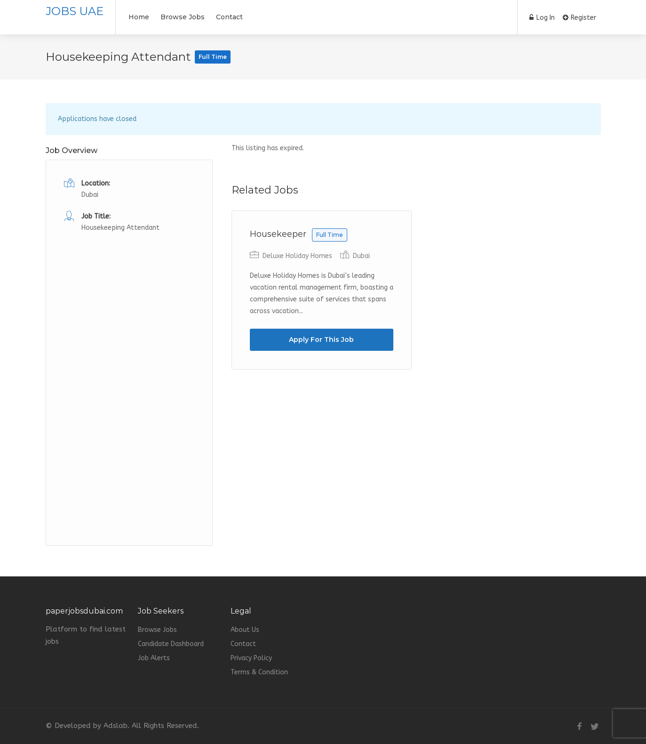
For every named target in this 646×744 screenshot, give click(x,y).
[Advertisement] (129, 375)
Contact (229, 17)
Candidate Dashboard (171, 644)
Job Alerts (154, 658)
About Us (245, 630)
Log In (542, 18)
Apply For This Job (321, 339)
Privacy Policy (251, 658)
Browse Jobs (182, 17)
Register (579, 18)
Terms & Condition (259, 672)
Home (138, 17)
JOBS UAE (75, 11)
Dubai (361, 256)
